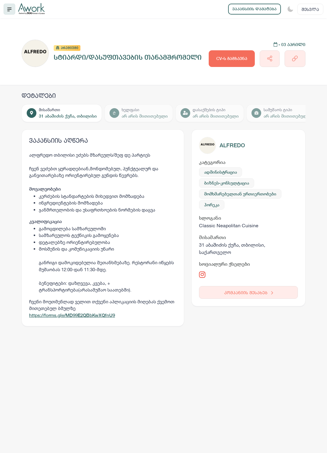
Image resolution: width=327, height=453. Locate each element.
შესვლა (310, 9)
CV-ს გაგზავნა (231, 58)
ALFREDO (232, 145)
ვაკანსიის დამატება (254, 9)
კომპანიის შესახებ (248, 292)
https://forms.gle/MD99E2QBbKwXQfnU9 (72, 315)
